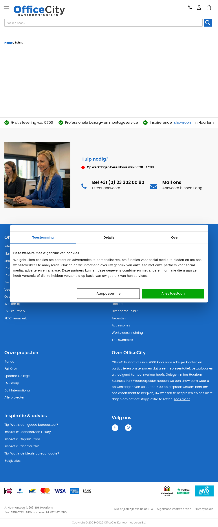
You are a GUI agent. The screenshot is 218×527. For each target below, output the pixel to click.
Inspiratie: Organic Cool (22, 439)
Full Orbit (10, 368)
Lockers (117, 304)
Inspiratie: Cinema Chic (22, 446)
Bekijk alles (12, 460)
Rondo (9, 361)
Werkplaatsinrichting (127, 332)
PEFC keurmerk (15, 318)
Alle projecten (14, 397)
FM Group (11, 383)
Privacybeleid (204, 509)
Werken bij (12, 304)
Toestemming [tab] (43, 237)
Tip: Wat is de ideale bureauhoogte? (31, 453)
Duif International (17, 390)
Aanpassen (109, 293)
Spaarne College (17, 376)
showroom (183, 122)
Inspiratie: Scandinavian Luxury (27, 432)
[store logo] (41, 11)
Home (8, 43)
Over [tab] (175, 237)
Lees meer (182, 399)
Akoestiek (119, 318)
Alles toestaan (173, 293)
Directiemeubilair (124, 311)
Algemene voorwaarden (174, 509)
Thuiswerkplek (122, 340)
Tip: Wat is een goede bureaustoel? (31, 424)
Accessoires (121, 325)
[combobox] (103, 23)
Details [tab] (109, 237)
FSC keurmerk (14, 311)
